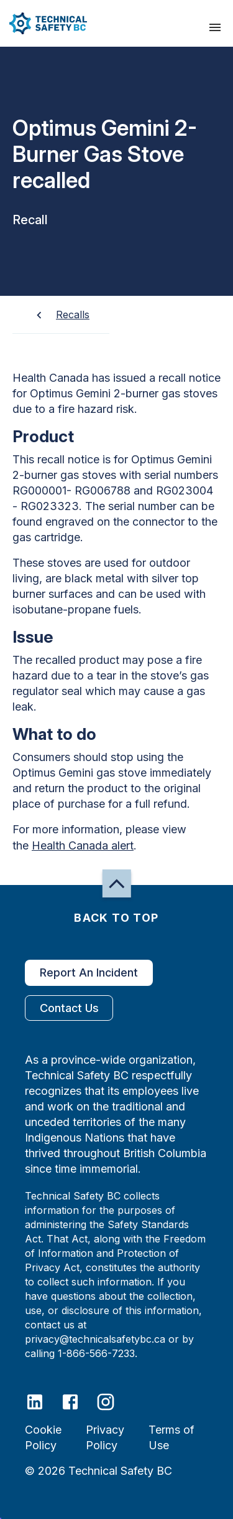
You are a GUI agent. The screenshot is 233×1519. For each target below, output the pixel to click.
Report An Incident (89, 973)
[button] (43, 23)
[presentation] (215, 27)
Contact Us (68, 1008)
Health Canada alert (83, 845)
